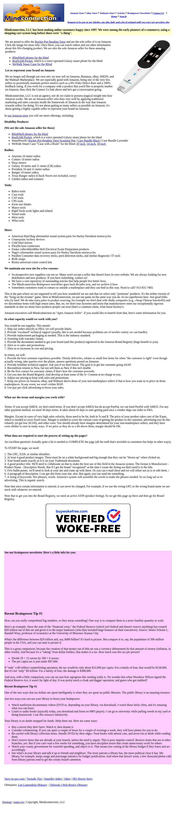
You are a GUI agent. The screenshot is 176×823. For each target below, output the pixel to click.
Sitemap (7, 802)
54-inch (91, 143)
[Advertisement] (87, 583)
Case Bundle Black (89, 140)
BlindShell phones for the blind (30, 57)
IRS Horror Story (83, 778)
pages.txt (19, 802)
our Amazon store (18, 115)
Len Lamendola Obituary (32, 784)
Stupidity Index (53, 778)
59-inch (101, 143)
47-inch (80, 143)
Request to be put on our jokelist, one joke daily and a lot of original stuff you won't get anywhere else (118, 22)
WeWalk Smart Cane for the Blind (32, 64)
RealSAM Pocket (22, 60)
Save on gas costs (14, 778)
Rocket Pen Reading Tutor (50, 41)
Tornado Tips (34, 778)
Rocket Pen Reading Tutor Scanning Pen (51, 140)
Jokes (67, 778)
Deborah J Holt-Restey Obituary (69, 784)
